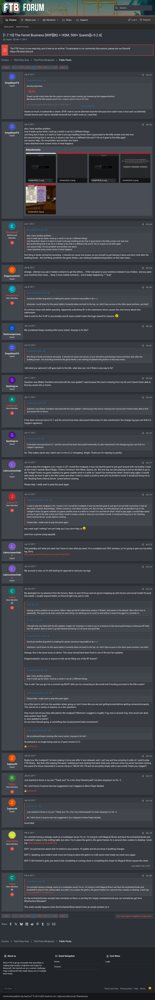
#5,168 (147, 379)
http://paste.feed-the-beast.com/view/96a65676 (48, 556)
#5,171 (147, 464)
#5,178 (147, 808)
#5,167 (147, 347)
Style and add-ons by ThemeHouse (73, 996)
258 (29, 67)
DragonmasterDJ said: (38, 291)
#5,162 (147, 125)
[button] (38, 19)
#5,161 (147, 75)
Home (56, 961)
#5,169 (147, 399)
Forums (57, 967)
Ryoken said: (33, 813)
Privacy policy (126, 988)
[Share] (141, 74)
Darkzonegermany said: (38, 734)
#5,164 (147, 266)
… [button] (18, 67)
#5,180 (147, 883)
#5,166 (147, 327)
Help (136, 988)
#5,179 (147, 840)
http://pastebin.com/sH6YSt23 (58, 850)
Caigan (8, 39)
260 (41, 67)
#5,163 (147, 223)
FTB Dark (8, 988)
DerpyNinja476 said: (37, 228)
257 (23, 67)
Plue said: (32, 606)
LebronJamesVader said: (39, 501)
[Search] (133, 8)
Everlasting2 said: (36, 80)
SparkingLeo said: (36, 404)
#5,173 (147, 546)
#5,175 (147, 590)
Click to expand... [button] (88, 106)
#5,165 (147, 286)
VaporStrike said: (35, 888)
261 (47, 67)
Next (64, 67)
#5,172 (147, 496)
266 (56, 67)
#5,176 (147, 760)
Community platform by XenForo (29, 996)
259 (35, 67)
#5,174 (147, 568)
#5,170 (147, 434)
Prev (9, 67)
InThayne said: (34, 621)
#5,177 (147, 783)
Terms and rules (111, 988)
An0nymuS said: (35, 440)
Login (107, 961)
